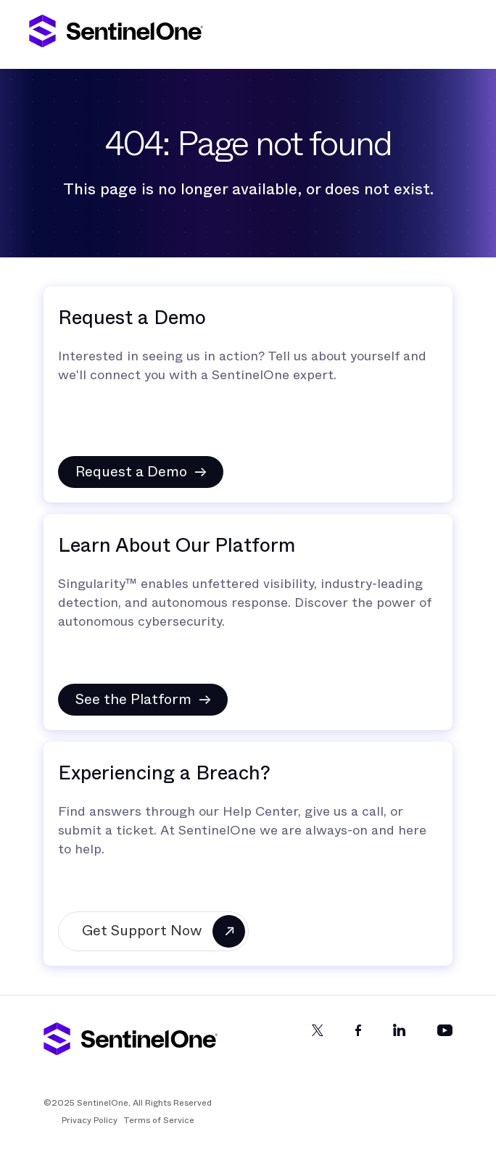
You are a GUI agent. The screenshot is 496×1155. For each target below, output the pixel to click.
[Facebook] (358, 1042)
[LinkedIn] (399, 1042)
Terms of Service (158, 1120)
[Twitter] (317, 1042)
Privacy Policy (89, 1120)
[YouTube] (444, 1042)
